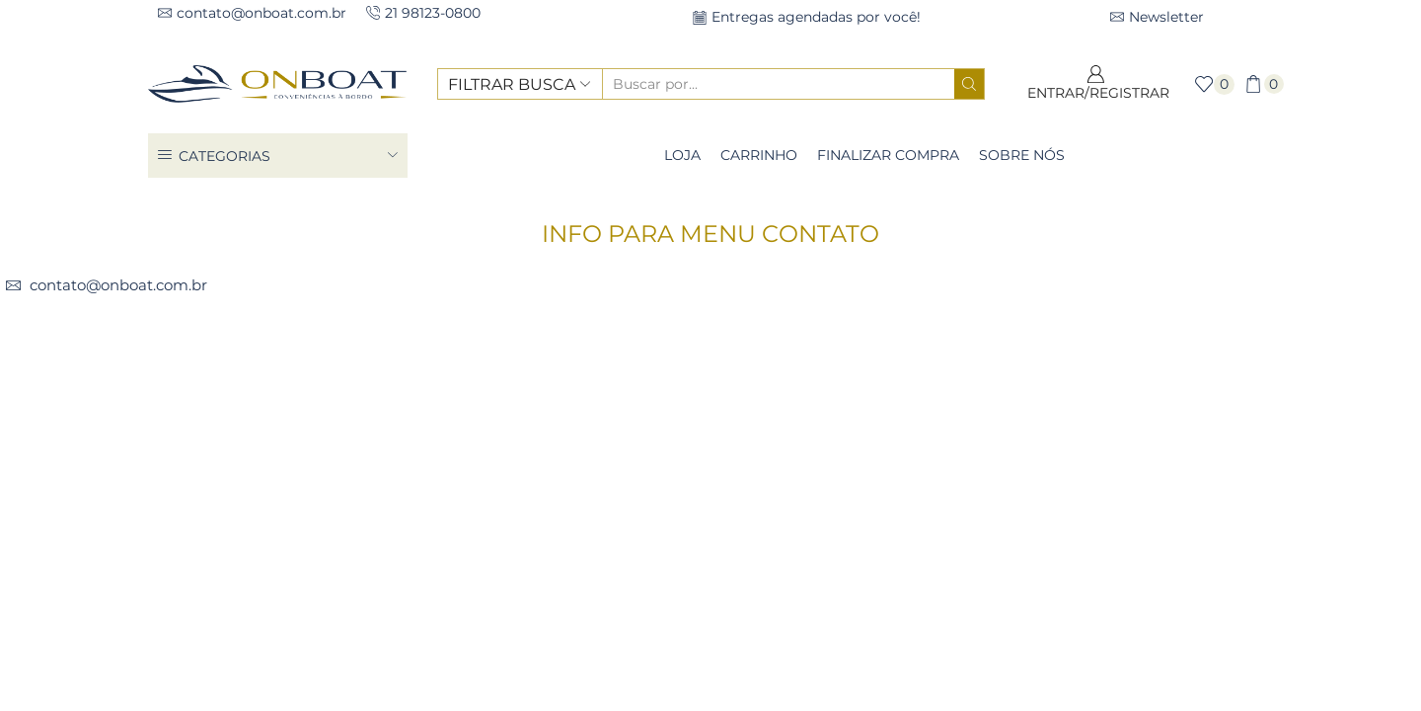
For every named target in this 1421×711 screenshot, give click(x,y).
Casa (680, 211)
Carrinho (758, 155)
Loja (682, 155)
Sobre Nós (1022, 155)
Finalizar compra (888, 155)
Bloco (736, 211)
